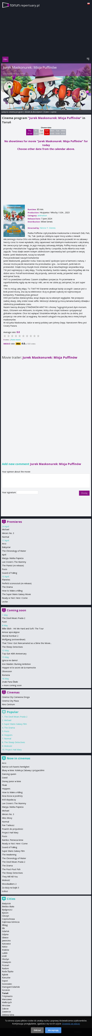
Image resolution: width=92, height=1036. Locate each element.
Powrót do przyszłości (12, 829)
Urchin (5, 601)
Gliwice (5, 937)
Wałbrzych (7, 1002)
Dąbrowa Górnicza (10, 922)
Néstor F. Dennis (19, 74)
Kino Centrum (8, 704)
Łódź (4, 956)
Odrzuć (37, 1030)
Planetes (6, 579)
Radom (5, 968)
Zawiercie (6, 1011)
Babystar (6, 547)
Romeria (6, 675)
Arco (4, 543)
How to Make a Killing (12, 590)
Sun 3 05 (47, 132)
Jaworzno (6, 940)
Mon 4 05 (52, 132)
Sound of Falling (9, 573)
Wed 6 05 (63, 132)
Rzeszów (6, 977)
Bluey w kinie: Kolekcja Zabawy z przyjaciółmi (23, 770)
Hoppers (8, 735)
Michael (5, 529)
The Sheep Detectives (12, 647)
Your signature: (9, 492)
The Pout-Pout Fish (11, 869)
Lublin (5, 953)
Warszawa (7, 999)
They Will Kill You (10, 876)
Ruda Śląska (7, 971)
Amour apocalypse (11, 632)
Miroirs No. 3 (8, 533)
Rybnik (5, 974)
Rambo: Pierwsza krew (12, 840)
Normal (5, 537)
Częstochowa (8, 919)
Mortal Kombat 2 (10, 636)
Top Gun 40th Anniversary (14, 653)
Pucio (4, 569)
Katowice (6, 943)
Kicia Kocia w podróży (12, 796)
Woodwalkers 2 (9, 884)
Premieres (14, 522)
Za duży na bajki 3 (10, 887)
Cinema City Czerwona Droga (16, 697)
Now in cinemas (18, 758)
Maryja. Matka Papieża (12, 558)
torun (25, 5)
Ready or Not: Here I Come (15, 598)
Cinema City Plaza (10, 700)
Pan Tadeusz (8, 825)
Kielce (4, 946)
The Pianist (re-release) (13, 565)
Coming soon (16, 610)
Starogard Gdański (11, 987)
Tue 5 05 (58, 132)
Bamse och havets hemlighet (15, 766)
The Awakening (9, 854)
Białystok (6, 903)
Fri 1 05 (36, 132)
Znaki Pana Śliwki (10, 681)
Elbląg (5, 925)
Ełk (3, 928)
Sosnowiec (7, 984)
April (4, 554)
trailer (46, 112)
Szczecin (6, 990)
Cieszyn (5, 915)
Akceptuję (53, 1030)
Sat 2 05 (41, 132)
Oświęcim (6, 962)
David (4, 777)
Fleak (4, 785)
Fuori (4, 621)
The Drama (7, 587)
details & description (33, 112)
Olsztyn (5, 959)
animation (42, 215)
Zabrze (5, 1008)
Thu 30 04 (29, 132)
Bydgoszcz (7, 909)
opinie (53, 112)
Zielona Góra (8, 1014)
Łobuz (5, 891)
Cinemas (13, 692)
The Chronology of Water (14, 551)
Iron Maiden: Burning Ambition (16, 664)
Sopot (5, 980)
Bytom (5, 912)
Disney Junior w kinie (11, 781)
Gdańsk (5, 931)
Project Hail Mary (13, 749)
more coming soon (13, 685)
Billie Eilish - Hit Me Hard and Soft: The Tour (23, 628)
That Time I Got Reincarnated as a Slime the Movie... (27, 643)
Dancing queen (9, 774)
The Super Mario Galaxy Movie (16, 594)
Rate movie (16, 340)
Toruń (5, 993)
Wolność (8, 746)
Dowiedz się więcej (71, 1023)
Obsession (7, 671)
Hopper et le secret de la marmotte (19, 667)
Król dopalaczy (9, 799)
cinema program (16, 112)
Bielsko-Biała (8, 906)
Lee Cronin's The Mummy (14, 562)
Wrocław (6, 1005)
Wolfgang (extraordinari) (13, 639)
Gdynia (5, 934)
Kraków (5, 949)
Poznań (5, 965)
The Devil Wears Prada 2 (13, 618)
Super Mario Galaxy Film (15, 724)
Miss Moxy (7, 818)
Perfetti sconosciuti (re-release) (17, 583)
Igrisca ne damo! (10, 660)
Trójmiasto (7, 996)
